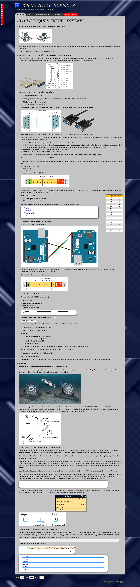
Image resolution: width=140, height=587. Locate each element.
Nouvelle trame (31, 320)
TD (29, 14)
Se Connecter (71, 14)
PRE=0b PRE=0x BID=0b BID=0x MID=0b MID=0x (63, 563)
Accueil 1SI (58, 14)
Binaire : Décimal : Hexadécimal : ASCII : (59, 212)
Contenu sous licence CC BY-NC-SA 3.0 (114, 581)
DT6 (87, 471)
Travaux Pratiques (44, 14)
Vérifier (23, 320)
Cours (20, 14)
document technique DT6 (66, 474)
